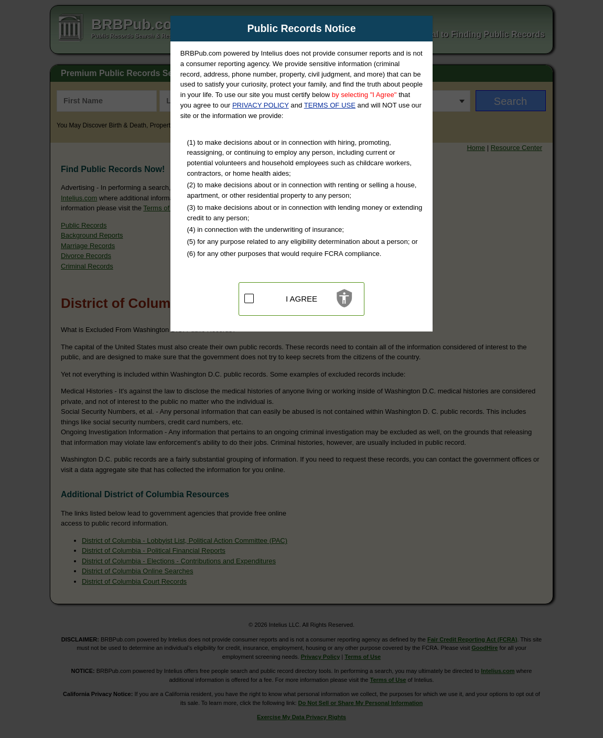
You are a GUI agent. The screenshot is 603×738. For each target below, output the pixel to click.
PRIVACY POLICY (260, 105)
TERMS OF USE (330, 105)
